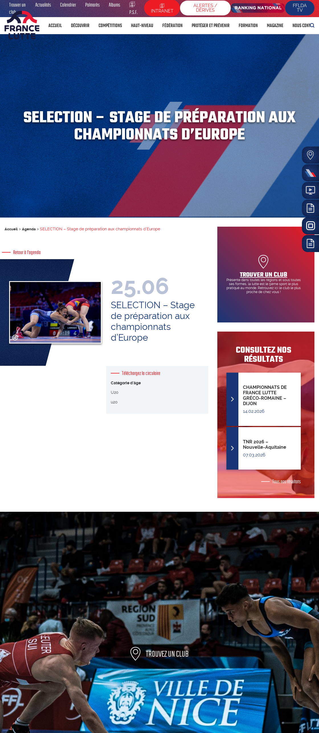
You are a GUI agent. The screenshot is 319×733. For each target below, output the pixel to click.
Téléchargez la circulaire (141, 378)
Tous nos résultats (286, 481)
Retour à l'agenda (27, 252)
